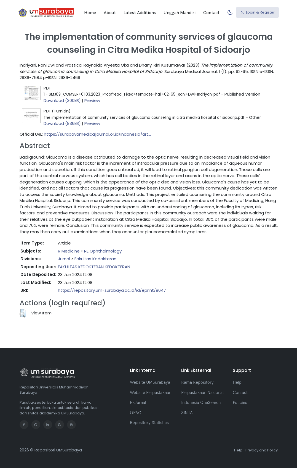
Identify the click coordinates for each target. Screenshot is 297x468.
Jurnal (64, 259)
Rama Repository (197, 382)
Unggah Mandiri (180, 12)
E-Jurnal (138, 402)
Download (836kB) (62, 123)
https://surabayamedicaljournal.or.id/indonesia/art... (97, 134)
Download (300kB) (62, 100)
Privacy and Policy (261, 450)
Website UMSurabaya (150, 382)
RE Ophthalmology (103, 251)
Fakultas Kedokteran (95, 259)
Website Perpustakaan (150, 392)
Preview (92, 100)
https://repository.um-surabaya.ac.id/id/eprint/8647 (112, 290)
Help (237, 382)
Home (90, 12)
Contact (211, 12)
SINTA (187, 412)
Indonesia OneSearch (201, 402)
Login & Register (257, 12)
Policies (240, 402)
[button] (23, 313)
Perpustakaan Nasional (202, 392)
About (110, 12)
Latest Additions (140, 12)
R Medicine (69, 251)
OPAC (135, 412)
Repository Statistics (149, 422)
